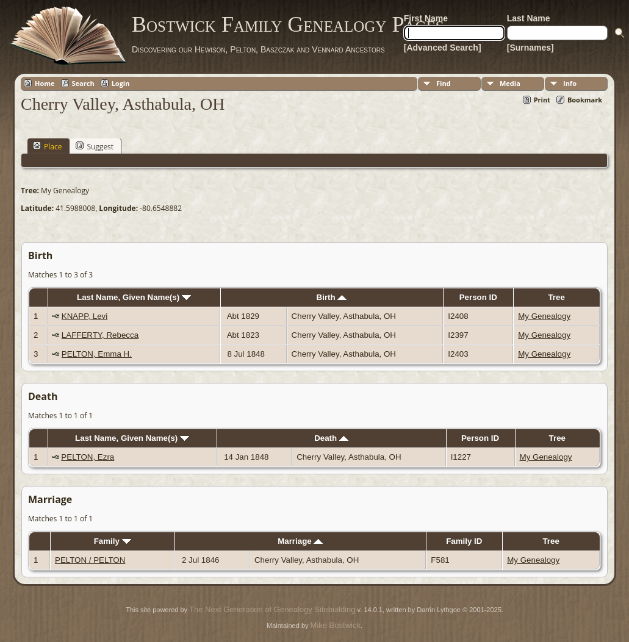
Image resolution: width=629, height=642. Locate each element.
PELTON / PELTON (90, 560)
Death (331, 438)
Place (47, 146)
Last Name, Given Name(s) (134, 297)
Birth (332, 297)
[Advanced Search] (442, 47)
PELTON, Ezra (87, 457)
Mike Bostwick (336, 625)
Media (510, 83)
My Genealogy (544, 316)
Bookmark (584, 99)
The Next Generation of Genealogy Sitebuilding (272, 609)
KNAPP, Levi (84, 316)
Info (570, 83)
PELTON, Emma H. (97, 353)
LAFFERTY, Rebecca (100, 335)
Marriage (300, 541)
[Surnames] (530, 47)
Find (443, 83)
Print (542, 99)
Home (45, 83)
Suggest (94, 146)
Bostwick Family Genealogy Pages (288, 24)
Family (112, 541)
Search (83, 83)
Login (121, 83)
